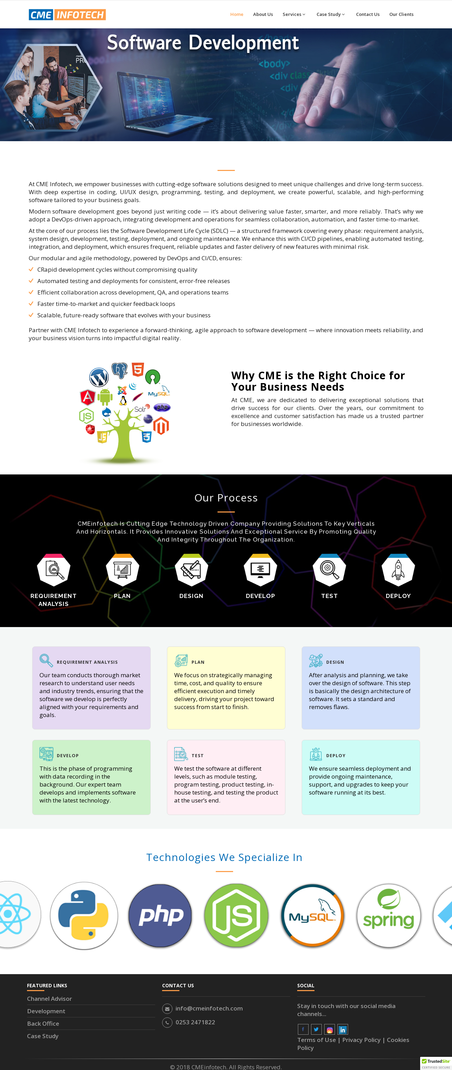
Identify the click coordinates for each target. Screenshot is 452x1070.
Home (236, 14)
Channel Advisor (49, 999)
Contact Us (368, 14)
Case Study (43, 1036)
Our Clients (401, 14)
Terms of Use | (319, 1040)
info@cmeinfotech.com (209, 1008)
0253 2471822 (195, 1022)
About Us (263, 14)
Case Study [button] (331, 14)
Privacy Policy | (364, 1040)
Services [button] (294, 14)
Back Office (43, 1023)
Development (46, 1011)
